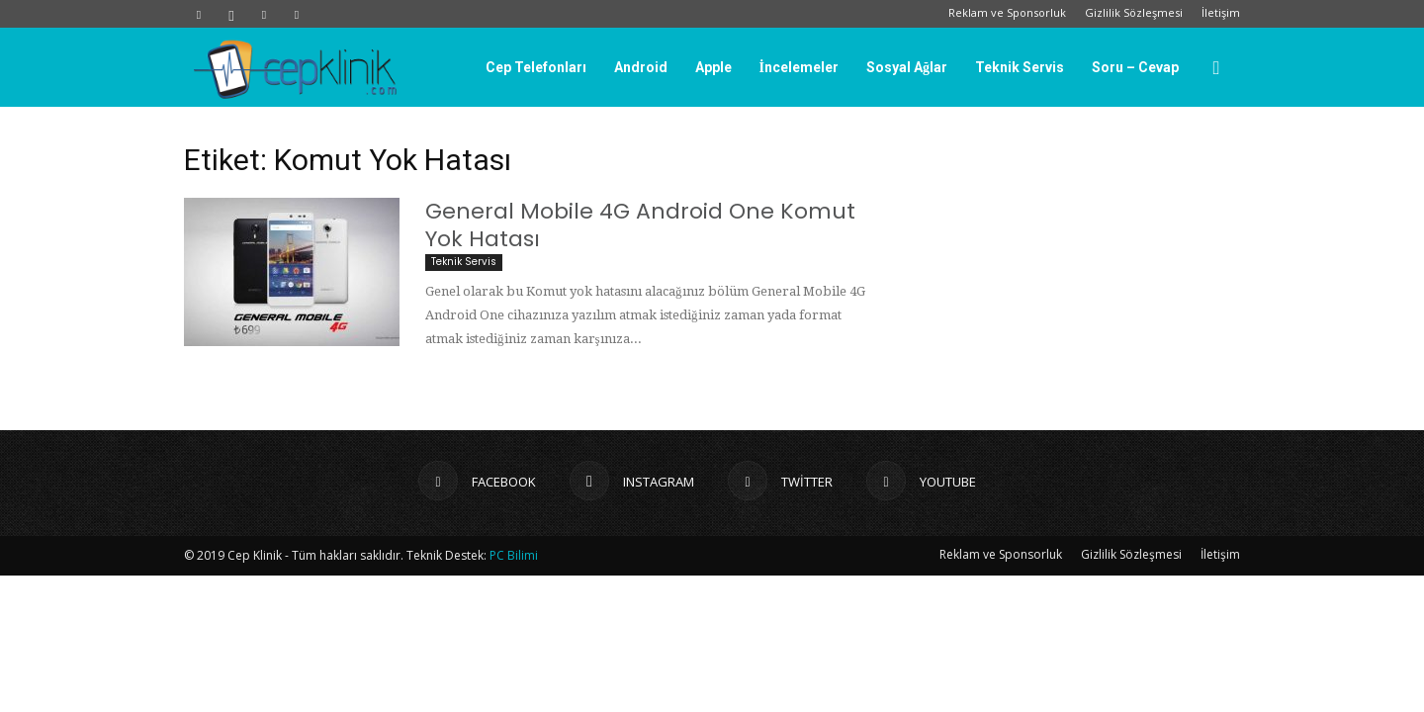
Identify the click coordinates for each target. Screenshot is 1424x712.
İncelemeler (799, 67)
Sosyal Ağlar (906, 67)
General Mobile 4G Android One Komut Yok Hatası (640, 225)
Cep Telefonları (536, 67)
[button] (1216, 68)
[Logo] (294, 68)
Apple (713, 67)
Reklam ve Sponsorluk (1007, 12)
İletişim (1221, 12)
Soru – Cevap (1135, 67)
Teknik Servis (1019, 67)
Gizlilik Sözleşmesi (1134, 12)
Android (641, 67)
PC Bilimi (514, 555)
